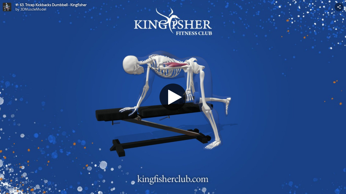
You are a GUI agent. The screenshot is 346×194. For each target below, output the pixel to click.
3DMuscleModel (33, 9)
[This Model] (7, 7)
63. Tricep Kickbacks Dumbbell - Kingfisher (53, 4)
